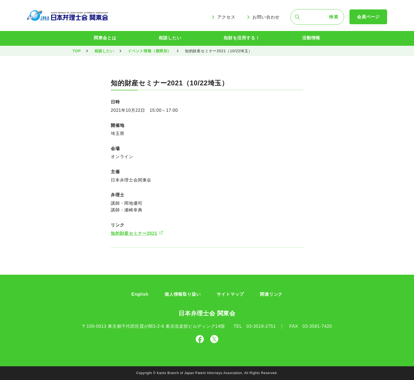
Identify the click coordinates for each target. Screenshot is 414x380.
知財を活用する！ (242, 38)
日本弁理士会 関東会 (207, 313)
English (139, 294)
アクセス (226, 17)
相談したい (170, 38)
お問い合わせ (266, 17)
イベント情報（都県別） (150, 51)
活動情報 (311, 38)
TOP (77, 51)
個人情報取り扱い (183, 294)
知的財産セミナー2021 (134, 233)
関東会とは (105, 38)
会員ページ (368, 17)
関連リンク (271, 294)
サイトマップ (230, 294)
